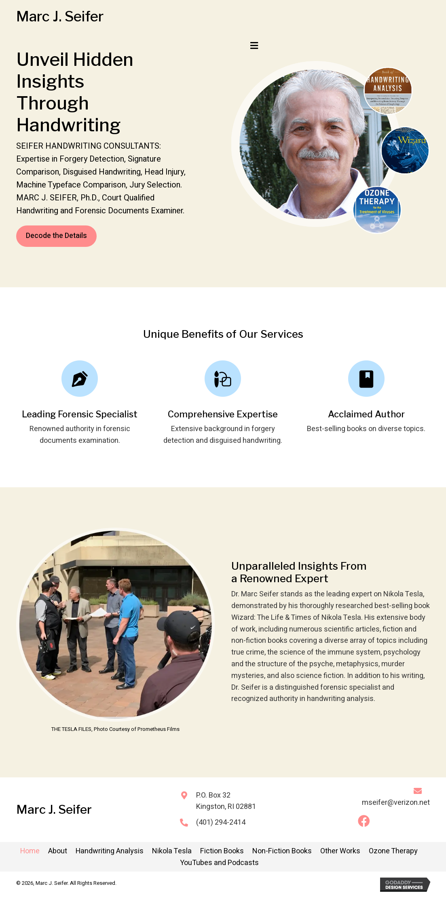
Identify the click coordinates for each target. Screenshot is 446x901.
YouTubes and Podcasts (219, 862)
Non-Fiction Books (282, 851)
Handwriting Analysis (110, 851)
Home (30, 851)
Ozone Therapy (393, 851)
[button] (364, 821)
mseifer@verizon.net (396, 802)
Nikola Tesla (172, 851)
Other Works (340, 851)
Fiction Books (222, 851)
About (57, 851)
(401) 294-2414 (220, 822)
